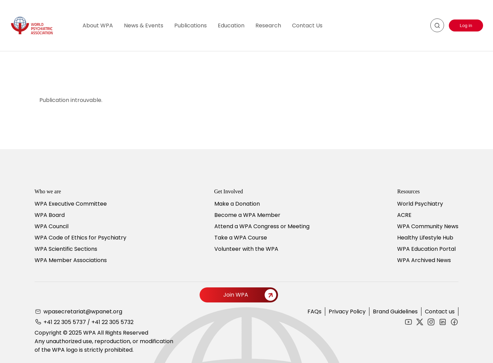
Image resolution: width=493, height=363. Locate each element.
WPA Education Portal (426, 249)
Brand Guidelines (395, 311)
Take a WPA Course (240, 238)
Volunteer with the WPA (246, 249)
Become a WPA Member (247, 215)
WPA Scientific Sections (66, 249)
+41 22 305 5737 (64, 322)
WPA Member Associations (71, 260)
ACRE (404, 215)
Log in (466, 25)
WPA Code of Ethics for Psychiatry (80, 238)
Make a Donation (237, 204)
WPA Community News (427, 226)
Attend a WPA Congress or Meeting (261, 226)
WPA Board (50, 215)
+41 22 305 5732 (112, 322)
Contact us (440, 311)
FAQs (314, 311)
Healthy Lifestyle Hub (425, 238)
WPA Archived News (424, 260)
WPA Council (51, 226)
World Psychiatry (420, 204)
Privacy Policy (347, 311)
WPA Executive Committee (71, 204)
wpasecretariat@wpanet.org (82, 311)
